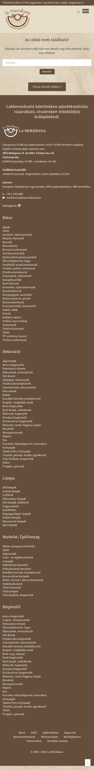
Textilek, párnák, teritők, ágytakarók (24, 455)
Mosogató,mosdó (13, 432)
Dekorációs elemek (14, 368)
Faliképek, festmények (16, 379)
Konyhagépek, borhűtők (17, 294)
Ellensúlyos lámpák (14, 498)
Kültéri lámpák (12, 517)
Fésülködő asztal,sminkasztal (20, 264)
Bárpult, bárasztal (13, 238)
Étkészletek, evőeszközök (18, 372)
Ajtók (6, 230)
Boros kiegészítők (13, 364)
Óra (5, 440)
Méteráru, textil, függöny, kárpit (22, 425)
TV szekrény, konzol (15, 336)
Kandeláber (9, 510)
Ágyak (6, 227)
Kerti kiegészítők (13, 406)
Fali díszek (9, 376)
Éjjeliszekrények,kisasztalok (20, 257)
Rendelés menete (57, 741)
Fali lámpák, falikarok (16, 502)
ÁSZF (34, 732)
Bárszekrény (10, 245)
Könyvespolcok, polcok (16, 298)
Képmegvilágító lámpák (17, 513)
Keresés (47, 71)
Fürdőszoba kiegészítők (17, 383)
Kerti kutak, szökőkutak (17, 410)
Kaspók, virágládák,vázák (18, 402)
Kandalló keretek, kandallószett (22, 398)
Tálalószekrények (13, 328)
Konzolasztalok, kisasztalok (19, 306)
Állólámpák (9, 487)
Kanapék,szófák (12, 279)
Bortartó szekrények (15, 249)
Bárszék (7, 242)
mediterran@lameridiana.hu (24, 197)
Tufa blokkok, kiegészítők (18, 458)
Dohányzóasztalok (14, 253)
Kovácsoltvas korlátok (16, 576)
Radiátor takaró (12, 317)
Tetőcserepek (10, 591)
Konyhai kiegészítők (15, 417)
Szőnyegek (9, 447)
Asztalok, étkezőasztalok (17, 234)
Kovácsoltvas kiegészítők (18, 421)
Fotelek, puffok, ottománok (19, 268)
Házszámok (9, 391)
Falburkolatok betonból (17, 568)
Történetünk (34, 741)
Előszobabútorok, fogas (17, 260)
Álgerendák (9, 361)
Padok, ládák (10, 309)
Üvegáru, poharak (13, 466)
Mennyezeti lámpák (14, 521)
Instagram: (11, 205)
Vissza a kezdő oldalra (47, 86)
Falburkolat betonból (15, 565)
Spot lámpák (10, 525)
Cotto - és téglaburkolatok (18, 557)
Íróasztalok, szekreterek (17, 276)
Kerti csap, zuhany (14, 653)
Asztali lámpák (11, 491)
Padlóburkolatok (13, 583)
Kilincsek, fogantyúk (15, 413)
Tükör (6, 332)
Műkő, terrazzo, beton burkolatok (23, 580)
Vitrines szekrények (14, 340)
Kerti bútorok (11, 283)
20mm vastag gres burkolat (19, 546)
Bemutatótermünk (24, 736)
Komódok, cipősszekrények (19, 287)
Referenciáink (49, 736)
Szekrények (9, 324)
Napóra (7, 436)
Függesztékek (11, 506)
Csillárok (8, 495)
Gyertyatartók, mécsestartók (19, 387)
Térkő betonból (12, 587)
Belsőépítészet (72, 736)
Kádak (6, 395)
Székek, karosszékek (15, 321)
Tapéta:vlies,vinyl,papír (17, 451)
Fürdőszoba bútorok (15, 272)
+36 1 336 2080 (14, 194)
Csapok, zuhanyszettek (16, 620)
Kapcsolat (70, 732)
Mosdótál (8, 428)
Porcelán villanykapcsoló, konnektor (25, 443)
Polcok (7, 313)
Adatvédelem (50, 732)
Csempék (8, 561)
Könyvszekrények (13, 302)
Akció (21, 732)
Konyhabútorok (12, 291)
